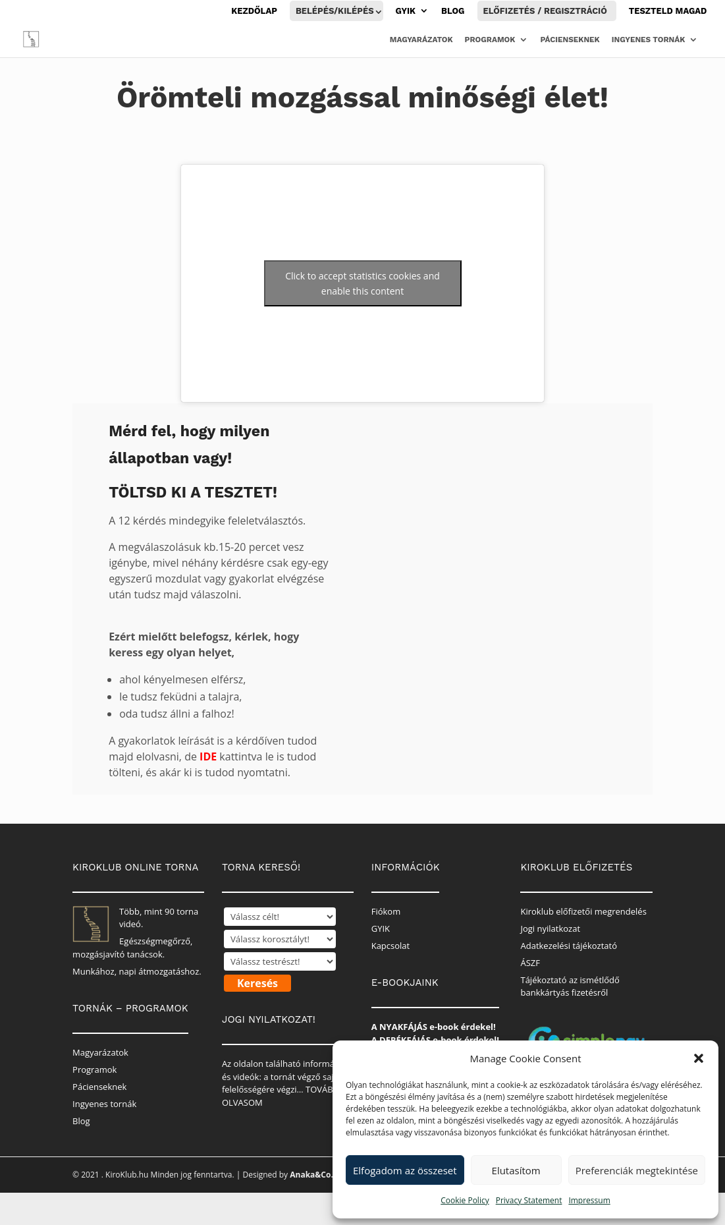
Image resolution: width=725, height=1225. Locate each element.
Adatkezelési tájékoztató (568, 946)
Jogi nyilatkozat (550, 928)
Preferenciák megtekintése (637, 1170)
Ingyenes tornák (648, 39)
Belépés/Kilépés (335, 11)
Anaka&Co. (311, 1174)
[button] (698, 1058)
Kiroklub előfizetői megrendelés (583, 911)
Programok (490, 39)
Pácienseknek (569, 39)
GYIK (406, 11)
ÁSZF (530, 963)
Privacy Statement (529, 1200)
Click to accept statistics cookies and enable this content (362, 283)
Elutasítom (516, 1170)
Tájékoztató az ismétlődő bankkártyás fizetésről (569, 986)
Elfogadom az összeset (405, 1170)
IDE (208, 756)
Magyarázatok (421, 39)
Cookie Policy (465, 1200)
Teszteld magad (668, 11)
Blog (452, 11)
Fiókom (386, 911)
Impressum (589, 1200)
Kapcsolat (390, 946)
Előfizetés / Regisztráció (545, 11)
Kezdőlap (254, 11)
